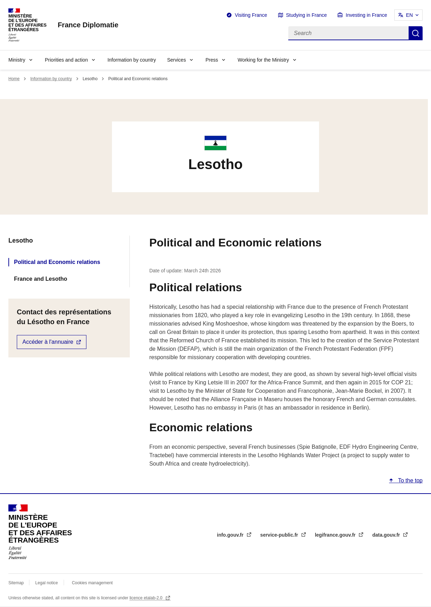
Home (14, 78)
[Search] (348, 33)
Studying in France (306, 15)
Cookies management (92, 582)
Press (211, 60)
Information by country (131, 60)
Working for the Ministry (263, 60)
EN (409, 15)
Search (416, 33)
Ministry (16, 60)
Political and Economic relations (57, 262)
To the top (410, 480)
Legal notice (46, 582)
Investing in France (366, 15)
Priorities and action (66, 60)
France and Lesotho (40, 279)
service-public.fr (279, 535)
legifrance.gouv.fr (336, 535)
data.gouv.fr (386, 535)
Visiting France (251, 15)
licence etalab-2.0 (146, 597)
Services (176, 60)
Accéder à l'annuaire (47, 342)
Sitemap (16, 582)
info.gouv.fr (231, 535)
